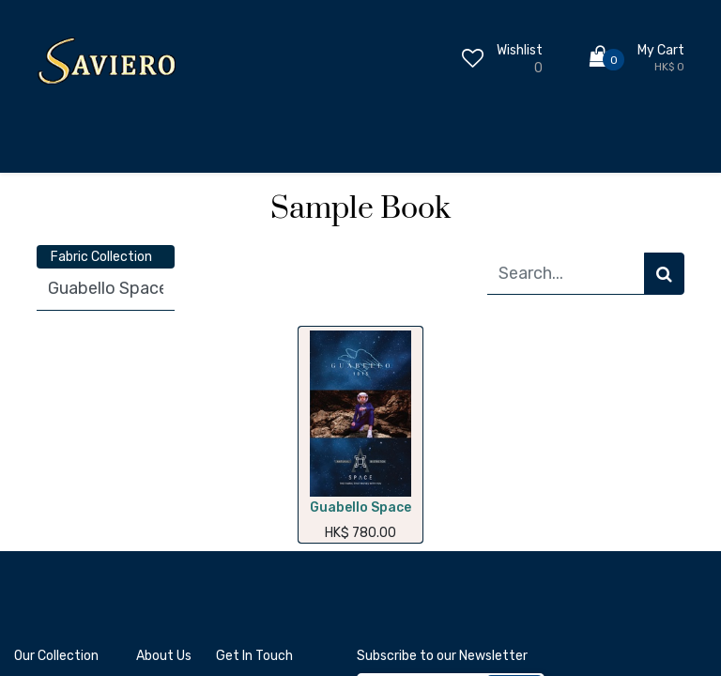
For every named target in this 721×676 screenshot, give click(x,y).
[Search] (664, 274)
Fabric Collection (101, 257)
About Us (164, 656)
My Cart (660, 50)
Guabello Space (360, 507)
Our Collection (56, 656)
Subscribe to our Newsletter (442, 656)
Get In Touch (254, 656)
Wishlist (520, 50)
